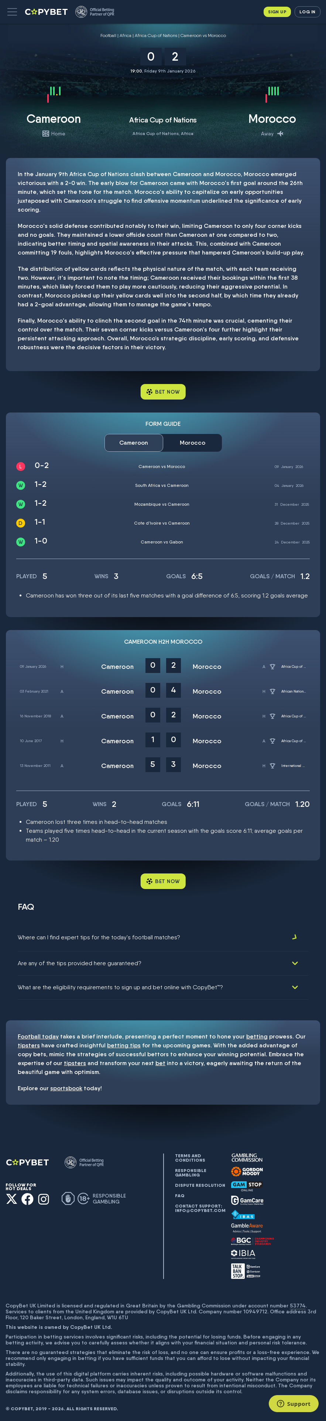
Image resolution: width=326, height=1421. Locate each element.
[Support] (294, 1403)
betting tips (124, 1043)
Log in (307, 11)
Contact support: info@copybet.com (200, 1206)
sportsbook (66, 1086)
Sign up (277, 11)
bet (160, 1061)
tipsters (29, 1043)
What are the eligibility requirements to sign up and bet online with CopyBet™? (120, 985)
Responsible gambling (190, 1170)
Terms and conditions (190, 1156)
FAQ (180, 1194)
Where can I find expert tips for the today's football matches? (99, 937)
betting (257, 1034)
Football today (38, 1034)
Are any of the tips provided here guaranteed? (79, 961)
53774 (298, 1303)
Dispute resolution (200, 1183)
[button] (12, 11)
